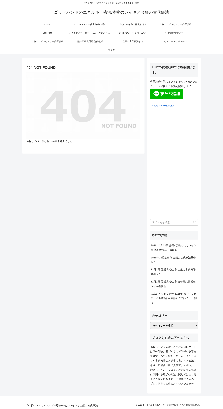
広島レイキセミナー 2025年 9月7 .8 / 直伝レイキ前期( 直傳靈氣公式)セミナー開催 (174, 298)
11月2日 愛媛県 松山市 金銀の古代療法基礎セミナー (173, 272)
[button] (195, 222)
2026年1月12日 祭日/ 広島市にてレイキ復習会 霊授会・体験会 (173, 247)
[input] (174, 222)
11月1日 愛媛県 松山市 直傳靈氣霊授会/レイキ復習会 (173, 284)
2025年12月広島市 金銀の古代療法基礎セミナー (173, 260)
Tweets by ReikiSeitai (162, 105)
